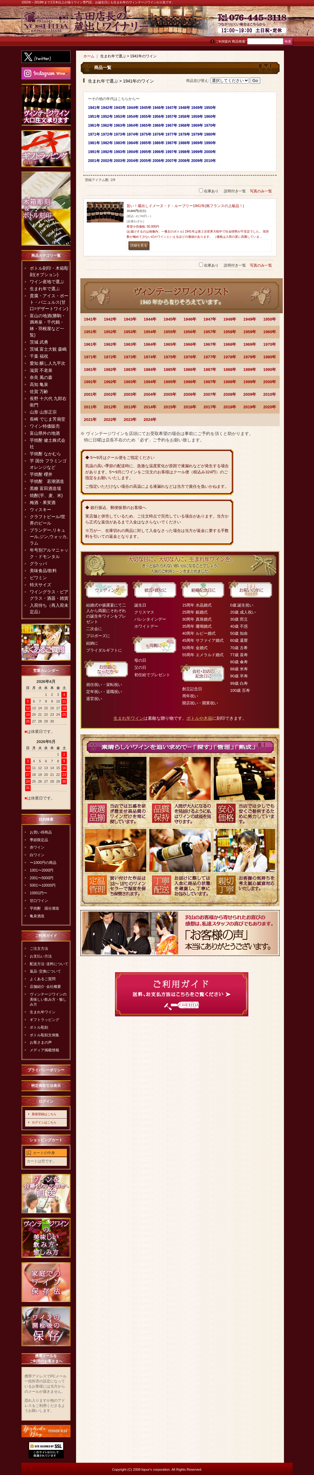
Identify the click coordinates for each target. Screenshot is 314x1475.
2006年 (190, 394)
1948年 (230, 319)
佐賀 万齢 (39, 391)
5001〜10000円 (43, 885)
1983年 (130, 369)
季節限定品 (39, 840)
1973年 (130, 357)
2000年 (269, 381)
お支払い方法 (41, 956)
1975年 (170, 357)
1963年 (130, 344)
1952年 (110, 331)
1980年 (269, 357)
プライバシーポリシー (46, 1070)
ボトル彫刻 (39, 1027)
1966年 (190, 344)
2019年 (249, 407)
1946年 (190, 319)
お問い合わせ (277, 24)
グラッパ (38, 563)
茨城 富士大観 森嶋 (48, 349)
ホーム (88, 56)
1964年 (150, 344)
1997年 (210, 381)
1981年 (90, 369)
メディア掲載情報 (44, 1050)
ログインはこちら (44, 1122)
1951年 (90, 331)
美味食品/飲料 (43, 570)
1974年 (150, 357)
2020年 (269, 407)
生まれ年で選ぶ (45, 288)
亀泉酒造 (37, 916)
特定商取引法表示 (46, 1086)
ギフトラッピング (44, 1020)
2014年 (150, 407)
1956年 (190, 331)
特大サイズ (40, 584)
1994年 (150, 381)
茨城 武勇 (39, 342)
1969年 (249, 344)
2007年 (210, 394)
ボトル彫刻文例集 (44, 1035)
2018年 (230, 407)
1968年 (230, 344)
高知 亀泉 (39, 384)
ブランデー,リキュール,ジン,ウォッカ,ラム (49, 536)
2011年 (90, 407)
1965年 (170, 344)
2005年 (170, 394)
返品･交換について (45, 971)
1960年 (269, 331)
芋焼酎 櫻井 (41, 474)
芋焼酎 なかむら (45, 453)
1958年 (230, 331)
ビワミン (38, 577)
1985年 (170, 369)
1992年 (110, 381)
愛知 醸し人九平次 (47, 363)
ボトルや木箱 (199, 718)
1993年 (130, 381)
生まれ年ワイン (43, 1012)
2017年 (210, 407)
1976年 (190, 357)
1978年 (230, 357)
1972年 (110, 357)
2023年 (130, 419)
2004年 (150, 394)
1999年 (249, 381)
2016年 (190, 407)
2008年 (230, 394)
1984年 (150, 369)
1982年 (110, 369)
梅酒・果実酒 (43, 502)
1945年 (170, 319)
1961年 (90, 344)
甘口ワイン (39, 901)
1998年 (230, 381)
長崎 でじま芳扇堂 (47, 419)
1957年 (210, 331)
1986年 (190, 369)
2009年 (249, 394)
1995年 (170, 381)
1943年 (130, 319)
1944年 (150, 319)
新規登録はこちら (44, 1114)
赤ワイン (37, 847)
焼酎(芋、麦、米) (46, 495)
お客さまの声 (41, 1042)
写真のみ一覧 (261, 191)
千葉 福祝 (39, 356)
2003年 (130, 394)
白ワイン (37, 855)
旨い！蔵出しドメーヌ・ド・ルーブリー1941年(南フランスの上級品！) (185, 206)
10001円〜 (38, 893)
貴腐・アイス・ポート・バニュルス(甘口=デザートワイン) (49, 302)
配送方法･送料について (49, 964)
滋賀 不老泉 (41, 370)
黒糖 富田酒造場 (45, 488)
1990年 (269, 369)
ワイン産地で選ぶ (47, 281)
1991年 (90, 381)
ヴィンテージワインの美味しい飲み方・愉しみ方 (48, 999)
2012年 (110, 407)
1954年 (150, 331)
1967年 (210, 344)
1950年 (269, 319)
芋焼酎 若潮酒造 (47, 481)
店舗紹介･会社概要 (45, 986)
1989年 (249, 369)
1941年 (90, 319)
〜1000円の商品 (43, 863)
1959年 (249, 331)
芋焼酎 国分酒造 (44, 908)
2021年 (90, 419)
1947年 (210, 319)
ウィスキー (40, 509)
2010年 (269, 394)
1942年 (110, 319)
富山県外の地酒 (45, 433)
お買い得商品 (41, 832)
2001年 (90, 394)
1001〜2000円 (41, 870)
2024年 (150, 419)
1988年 (230, 369)
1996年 (190, 381)
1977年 (210, 357)
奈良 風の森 (41, 377)
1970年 (269, 344)
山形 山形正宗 (43, 412)
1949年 (249, 319)
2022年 (110, 419)
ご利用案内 (223, 41)
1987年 (210, 369)
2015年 (170, 407)
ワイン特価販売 (45, 426)
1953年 (130, 331)
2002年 (110, 394)
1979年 (249, 357)
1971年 (90, 357)
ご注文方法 (39, 948)
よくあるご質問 (43, 979)
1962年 (110, 344)
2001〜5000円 (41, 878)
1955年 (170, 331)
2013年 (130, 407)
